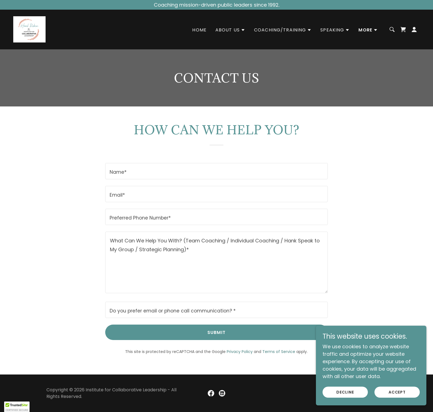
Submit (216, 332)
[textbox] (216, 171)
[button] (230, 30)
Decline (345, 392)
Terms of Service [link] (278, 351)
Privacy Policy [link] (240, 351)
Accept (397, 392)
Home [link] (199, 30)
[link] (29, 29)
